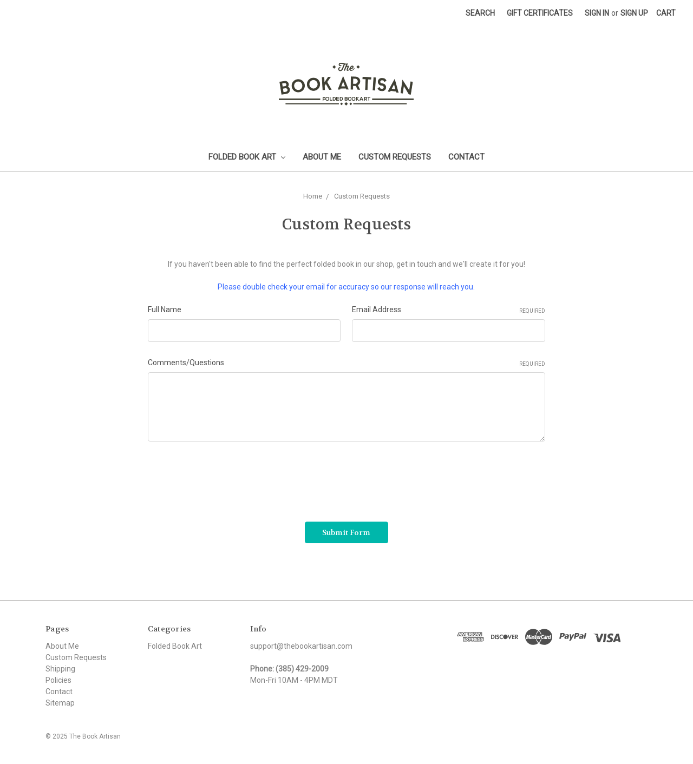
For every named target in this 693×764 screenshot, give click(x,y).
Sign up (634, 13)
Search (480, 13)
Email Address (448, 310)
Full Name (164, 309)
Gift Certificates (540, 13)
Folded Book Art (246, 157)
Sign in (597, 13)
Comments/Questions (346, 363)
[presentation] (230, 478)
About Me (322, 157)
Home (312, 196)
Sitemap (60, 703)
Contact (466, 157)
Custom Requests (394, 157)
